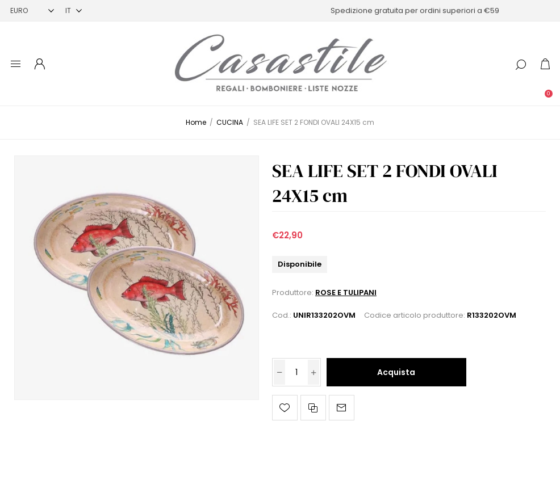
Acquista (396, 372)
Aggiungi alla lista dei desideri (285, 407)
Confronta (313, 407)
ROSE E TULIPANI (346, 292)
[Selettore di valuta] (32, 10)
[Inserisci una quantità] (296, 372)
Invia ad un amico (341, 407)
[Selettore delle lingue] (73, 10)
